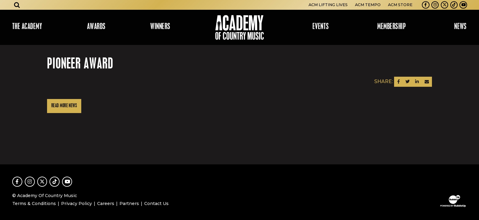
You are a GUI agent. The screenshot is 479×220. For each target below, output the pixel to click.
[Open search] (17, 5)
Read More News (64, 106)
